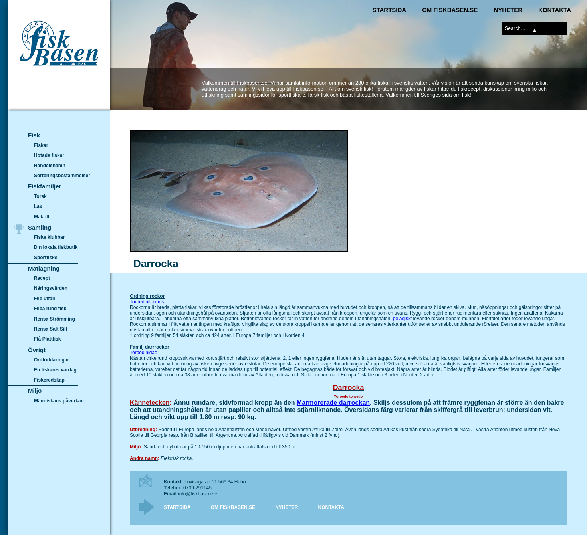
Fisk (34, 135)
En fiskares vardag (55, 370)
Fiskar (41, 145)
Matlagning (43, 268)
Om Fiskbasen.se (450, 9)
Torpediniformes (147, 302)
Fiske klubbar (49, 237)
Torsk (40, 196)
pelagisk (402, 318)
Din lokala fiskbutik (56, 247)
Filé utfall (44, 298)
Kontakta (554, 9)
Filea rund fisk (50, 308)
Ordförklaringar (51, 360)
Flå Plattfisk (47, 339)
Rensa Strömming (54, 319)
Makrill (41, 217)
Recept (42, 278)
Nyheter (508, 9)
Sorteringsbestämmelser (62, 175)
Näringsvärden (50, 288)
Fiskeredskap (49, 380)
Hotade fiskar (49, 155)
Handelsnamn (49, 165)
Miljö (35, 390)
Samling (39, 227)
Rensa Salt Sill (50, 329)
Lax (38, 206)
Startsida (389, 9)
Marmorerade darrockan (333, 402)
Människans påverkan (59, 401)
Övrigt (37, 350)
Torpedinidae (143, 352)
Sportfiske (46, 257)
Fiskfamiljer (44, 186)
